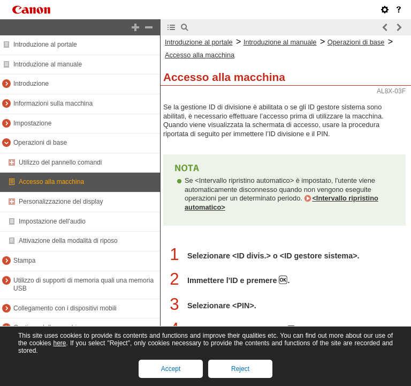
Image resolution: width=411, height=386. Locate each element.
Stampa (24, 260)
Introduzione (31, 83)
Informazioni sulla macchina (53, 103)
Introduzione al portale (45, 44)
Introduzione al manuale (47, 64)
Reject (240, 369)
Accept (171, 369)
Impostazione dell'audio (52, 221)
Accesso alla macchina (51, 181)
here (59, 343)
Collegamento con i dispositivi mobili (65, 308)
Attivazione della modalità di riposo (68, 240)
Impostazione (32, 123)
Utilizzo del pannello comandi (60, 162)
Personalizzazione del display (61, 201)
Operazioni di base (40, 142)
